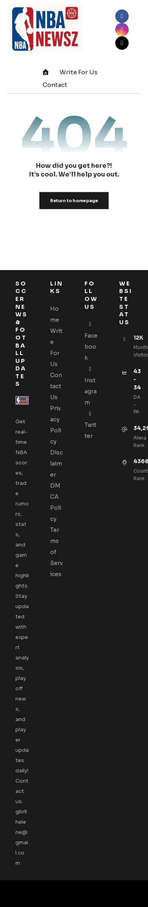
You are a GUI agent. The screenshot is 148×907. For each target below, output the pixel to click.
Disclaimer (56, 463)
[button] (122, 16)
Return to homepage (74, 200)
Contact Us (56, 386)
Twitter (90, 424)
